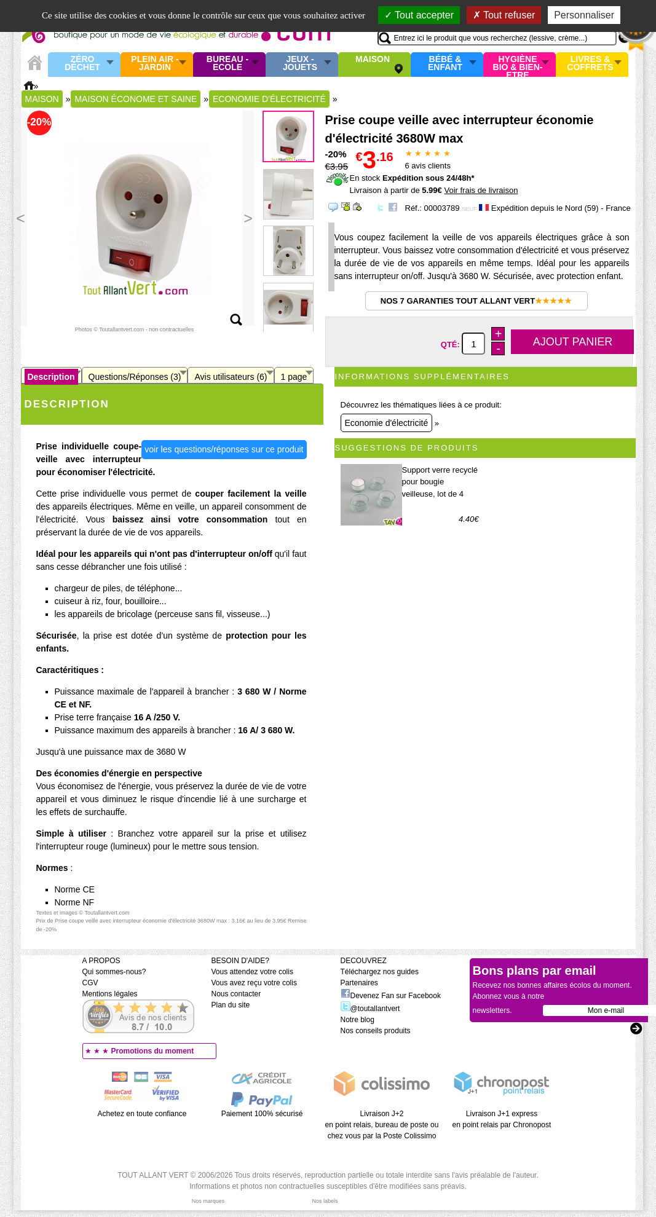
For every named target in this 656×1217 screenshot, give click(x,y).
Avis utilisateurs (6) (230, 377)
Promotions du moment (152, 1051)
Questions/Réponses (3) (135, 377)
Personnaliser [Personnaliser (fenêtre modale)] (584, 15)
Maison (372, 59)
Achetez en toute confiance (142, 1113)
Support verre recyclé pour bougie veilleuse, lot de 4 (440, 481)
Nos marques (208, 1201)
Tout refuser (504, 15)
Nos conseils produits (376, 1030)
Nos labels (325, 1201)
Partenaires (359, 983)
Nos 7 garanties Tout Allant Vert (476, 300)
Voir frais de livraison (481, 190)
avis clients (428, 165)
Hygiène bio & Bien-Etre (518, 64)
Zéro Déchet (82, 63)
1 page (294, 377)
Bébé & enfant (445, 63)
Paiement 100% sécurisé (262, 1113)
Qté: (451, 344)
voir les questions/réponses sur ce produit (223, 449)
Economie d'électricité (387, 423)
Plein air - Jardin (154, 63)
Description (51, 377)
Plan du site (230, 1005)
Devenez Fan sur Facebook (391, 995)
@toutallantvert (370, 1008)
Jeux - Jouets (300, 63)
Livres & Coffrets (590, 63)
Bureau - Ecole (227, 63)
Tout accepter (419, 15)
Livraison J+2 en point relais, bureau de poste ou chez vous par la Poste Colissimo (382, 1124)
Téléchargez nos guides (380, 971)
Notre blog (357, 1019)
